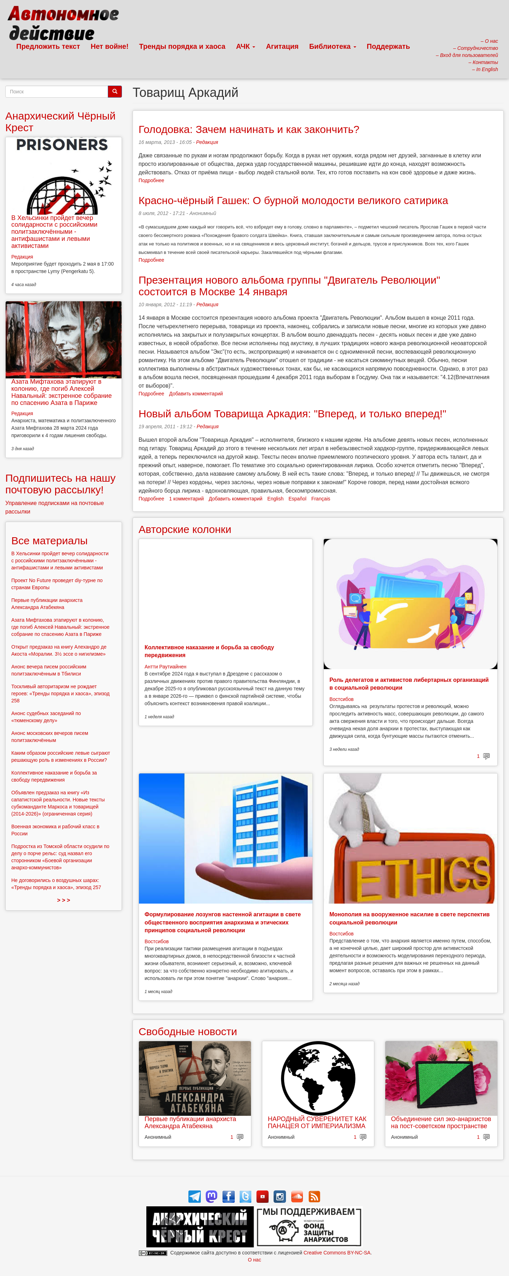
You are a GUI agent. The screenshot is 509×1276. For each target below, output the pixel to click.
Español (297, 498)
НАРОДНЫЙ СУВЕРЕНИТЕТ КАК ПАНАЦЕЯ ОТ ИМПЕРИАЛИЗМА (317, 1122)
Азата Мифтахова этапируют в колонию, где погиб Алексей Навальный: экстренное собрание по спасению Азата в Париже (61, 392)
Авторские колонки (185, 529)
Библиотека (332, 46)
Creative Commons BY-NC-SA (337, 1252)
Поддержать (388, 46)
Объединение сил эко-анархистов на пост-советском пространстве (441, 1122)
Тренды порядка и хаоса (182, 46)
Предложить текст (48, 46)
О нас (254, 1260)
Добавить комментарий (196, 393)
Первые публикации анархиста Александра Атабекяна (190, 1122)
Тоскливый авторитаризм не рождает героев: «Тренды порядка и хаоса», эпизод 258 (60, 693)
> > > (63, 900)
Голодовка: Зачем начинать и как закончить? (249, 129)
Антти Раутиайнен (165, 666)
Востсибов (341, 699)
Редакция (207, 142)
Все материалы (49, 540)
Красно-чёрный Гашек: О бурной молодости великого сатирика (293, 200)
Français (320, 498)
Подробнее (151, 180)
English (275, 498)
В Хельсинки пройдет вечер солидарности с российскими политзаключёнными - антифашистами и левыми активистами (54, 231)
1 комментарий (186, 498)
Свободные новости (188, 1031)
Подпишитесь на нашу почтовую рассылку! (60, 483)
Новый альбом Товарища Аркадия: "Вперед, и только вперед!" (292, 413)
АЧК (246, 46)
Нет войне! (110, 46)
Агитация (282, 46)
